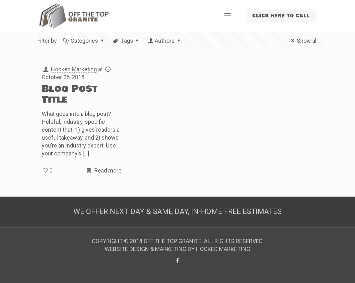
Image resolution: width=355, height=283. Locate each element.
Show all (303, 40)
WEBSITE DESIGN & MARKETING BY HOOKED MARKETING (177, 249)
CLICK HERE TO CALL (281, 16)
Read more (107, 170)
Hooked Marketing (74, 69)
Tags (126, 40)
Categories (84, 40)
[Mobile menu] (227, 15)
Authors (165, 40)
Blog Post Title (69, 94)
